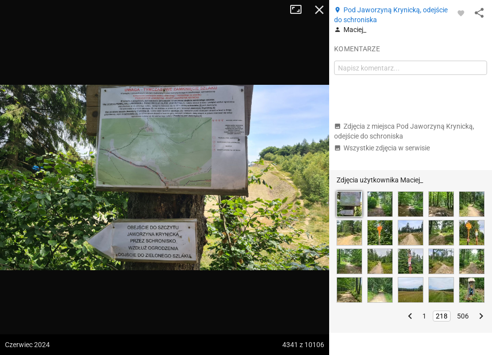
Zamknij (319, 10)
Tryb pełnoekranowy (299, 10)
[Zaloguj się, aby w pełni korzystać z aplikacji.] (461, 13)
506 (463, 316)
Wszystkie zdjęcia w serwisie (382, 148)
